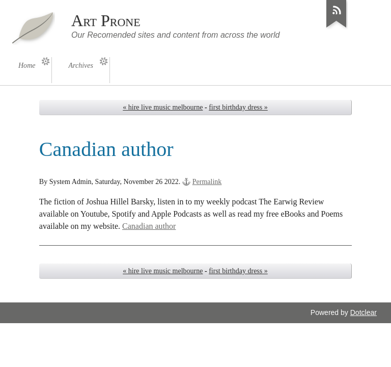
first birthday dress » (238, 107)
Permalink (207, 182)
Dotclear (363, 312)
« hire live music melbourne (163, 107)
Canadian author (149, 226)
